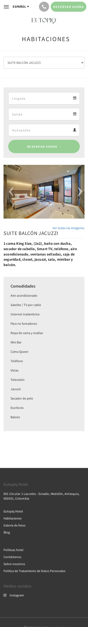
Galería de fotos (15, 525)
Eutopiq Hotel (13, 511)
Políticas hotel (13, 550)
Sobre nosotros (14, 564)
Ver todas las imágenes (68, 228)
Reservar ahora (42, 146)
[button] (10, 192)
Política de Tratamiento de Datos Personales (34, 571)
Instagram (14, 595)
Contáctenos (12, 557)
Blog (7, 532)
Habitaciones (13, 518)
